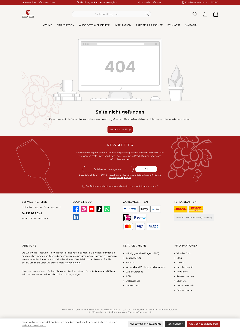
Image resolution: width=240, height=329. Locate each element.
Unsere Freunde (185, 285)
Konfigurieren (175, 323)
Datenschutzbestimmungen (105, 186)
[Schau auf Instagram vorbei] (83, 209)
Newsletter (183, 271)
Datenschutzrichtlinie (146, 175)
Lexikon (181, 262)
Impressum (132, 285)
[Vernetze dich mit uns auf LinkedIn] (76, 217)
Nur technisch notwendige (145, 323)
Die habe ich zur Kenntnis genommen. (122, 186)
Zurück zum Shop (120, 129)
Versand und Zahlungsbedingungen (145, 267)
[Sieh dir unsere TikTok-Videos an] (99, 209)
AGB (128, 276)
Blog (179, 257)
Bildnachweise (185, 290)
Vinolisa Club (184, 253)
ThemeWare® (145, 312)
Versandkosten (111, 309)
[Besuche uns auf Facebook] (76, 209)
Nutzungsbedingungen (120, 178)
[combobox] (108, 14)
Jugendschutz (133, 257)
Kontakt (130, 262)
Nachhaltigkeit (185, 267)
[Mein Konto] (205, 14)
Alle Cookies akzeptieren (203, 323)
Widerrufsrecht (134, 271)
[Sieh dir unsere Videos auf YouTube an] (91, 209)
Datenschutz (133, 280)
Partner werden (185, 276)
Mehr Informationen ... (34, 325)
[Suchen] (147, 14)
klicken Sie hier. (73, 262)
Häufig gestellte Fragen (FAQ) (142, 253)
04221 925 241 (32, 213)
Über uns (181, 280)
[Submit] (146, 169)
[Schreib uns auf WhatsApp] (107, 209)
